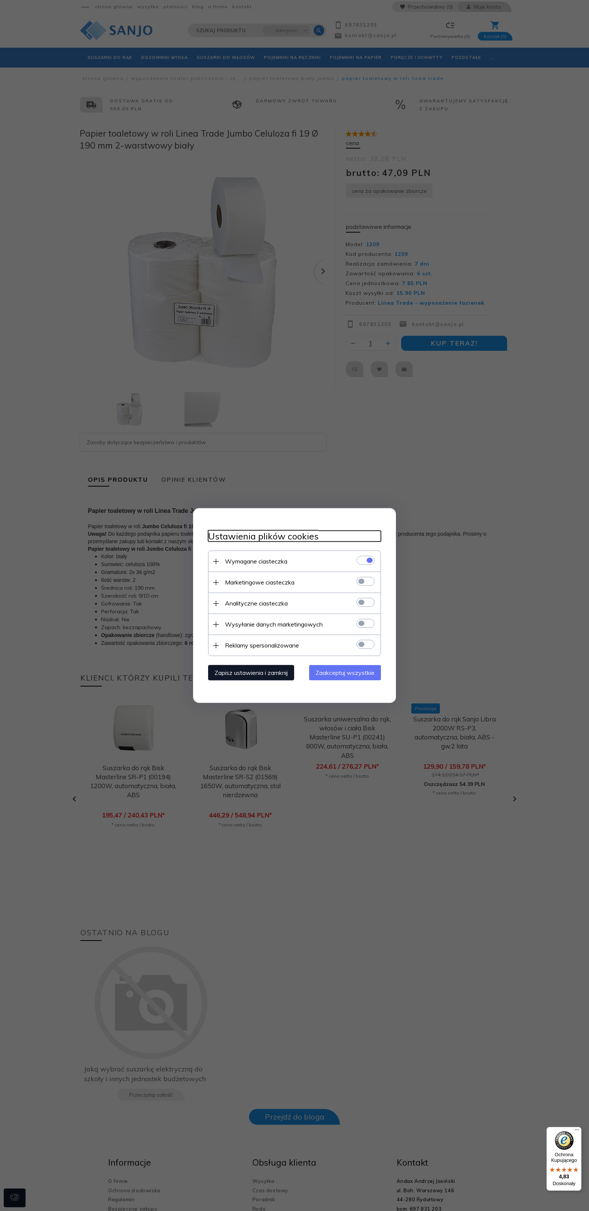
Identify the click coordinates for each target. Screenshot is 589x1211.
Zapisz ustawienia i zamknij (251, 672)
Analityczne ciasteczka (256, 603)
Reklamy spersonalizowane (262, 645)
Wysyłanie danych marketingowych (274, 624)
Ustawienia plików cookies (263, 536)
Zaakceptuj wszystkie (345, 672)
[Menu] (576, 1131)
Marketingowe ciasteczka (259, 582)
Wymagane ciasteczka (256, 561)
